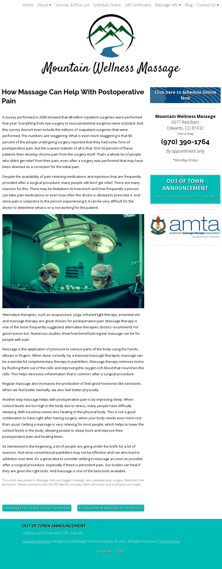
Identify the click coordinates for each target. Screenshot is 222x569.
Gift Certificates (138, 4)
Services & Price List (72, 4)
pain (89, 480)
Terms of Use (169, 541)
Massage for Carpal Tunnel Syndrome (36, 508)
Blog (189, 4)
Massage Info (168, 4)
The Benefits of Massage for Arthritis (110, 508)
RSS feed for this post (68, 484)
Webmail (104, 551)
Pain (53, 480)
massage (78, 480)
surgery (118, 480)
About (44, 4)
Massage (42, 480)
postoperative (102, 480)
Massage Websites (37, 541)
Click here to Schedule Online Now (185, 95)
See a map (185, 133)
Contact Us (208, 4)
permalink (9, 484)
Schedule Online (107, 4)
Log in (120, 551)
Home (28, 4)
